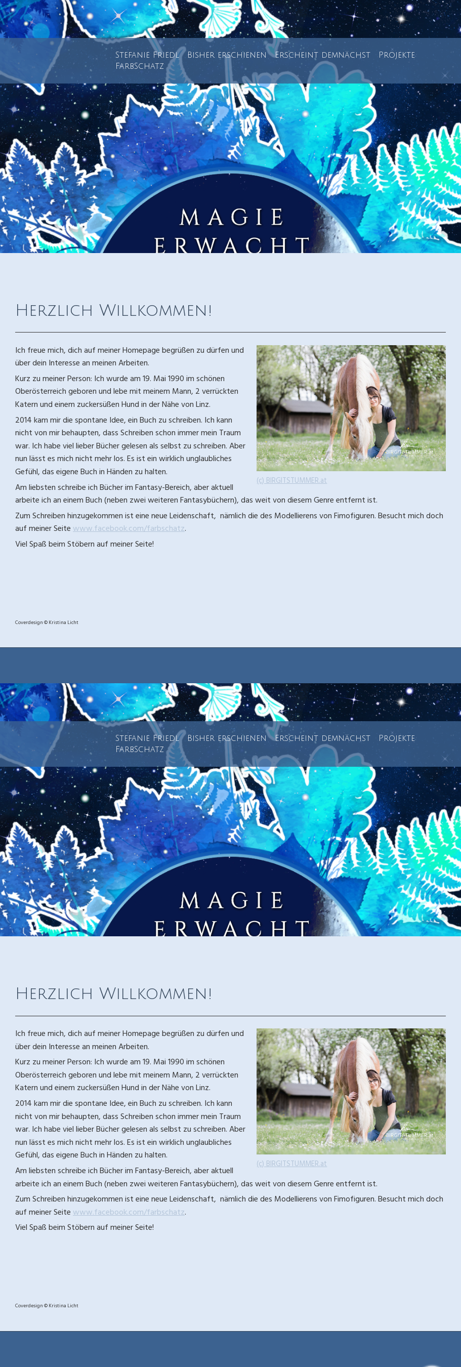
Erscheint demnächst (322, 55)
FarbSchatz (139, 66)
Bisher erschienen (227, 55)
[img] (230, 126)
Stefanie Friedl (147, 55)
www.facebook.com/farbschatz (129, 529)
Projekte (397, 55)
